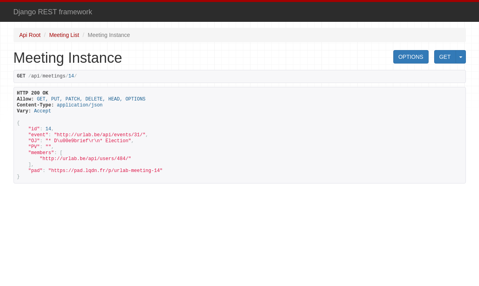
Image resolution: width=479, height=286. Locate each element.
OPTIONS (410, 57)
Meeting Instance (109, 35)
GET (445, 57)
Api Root (30, 35)
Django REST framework (52, 12)
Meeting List (64, 35)
